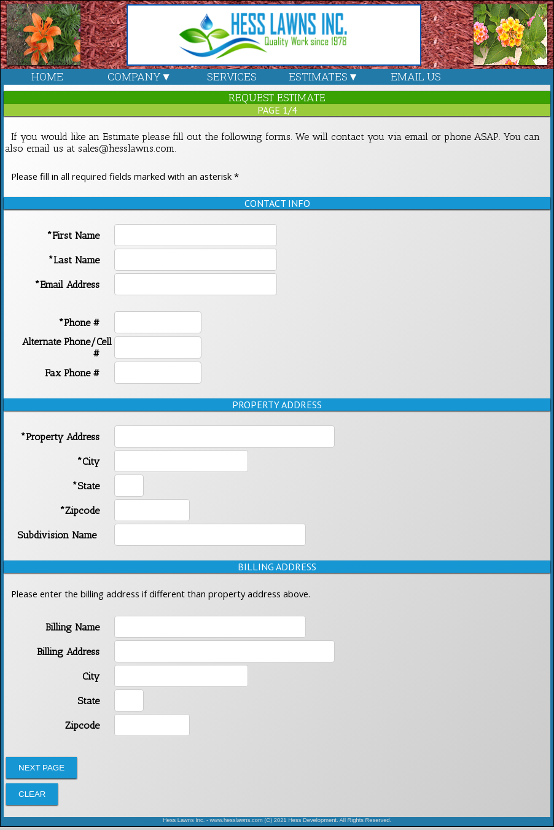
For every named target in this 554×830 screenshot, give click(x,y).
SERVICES (232, 76)
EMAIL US (416, 76)
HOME (47, 76)
